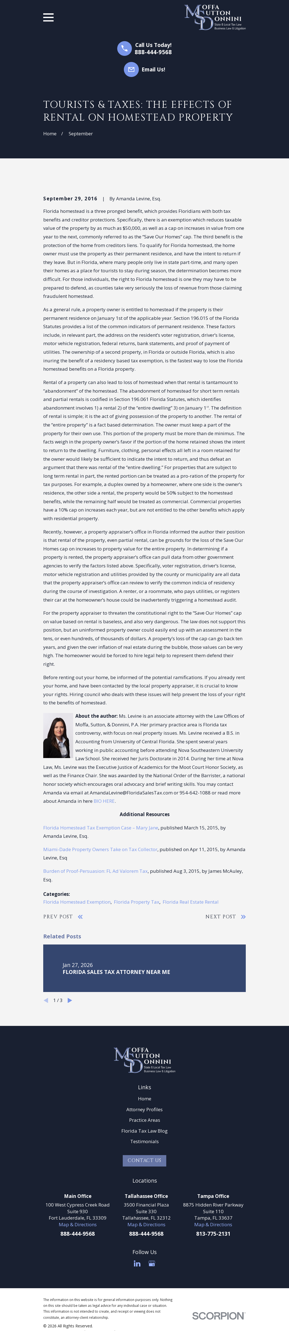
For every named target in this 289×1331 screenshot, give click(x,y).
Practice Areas (144, 1120)
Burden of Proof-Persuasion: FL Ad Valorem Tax (95, 871)
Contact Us (144, 1160)
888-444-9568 (153, 52)
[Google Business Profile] (152, 1263)
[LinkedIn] (137, 1263)
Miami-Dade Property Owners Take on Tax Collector (100, 849)
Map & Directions (78, 1224)
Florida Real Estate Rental (191, 902)
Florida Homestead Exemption (77, 902)
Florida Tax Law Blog (144, 1131)
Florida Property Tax (136, 902)
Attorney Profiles (144, 1109)
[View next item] (70, 1000)
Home (144, 1098)
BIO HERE (104, 801)
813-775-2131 (213, 1233)
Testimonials (144, 1141)
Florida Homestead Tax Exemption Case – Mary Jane (100, 827)
